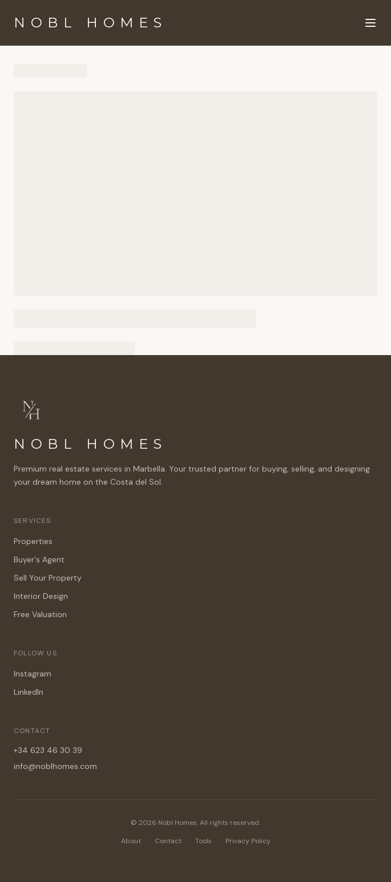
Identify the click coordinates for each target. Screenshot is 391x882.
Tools (203, 840)
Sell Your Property (48, 578)
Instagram (32, 673)
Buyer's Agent (39, 559)
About (131, 840)
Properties (33, 541)
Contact (168, 840)
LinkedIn (28, 692)
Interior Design (41, 596)
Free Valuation (40, 614)
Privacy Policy (248, 840)
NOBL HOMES (90, 22)
